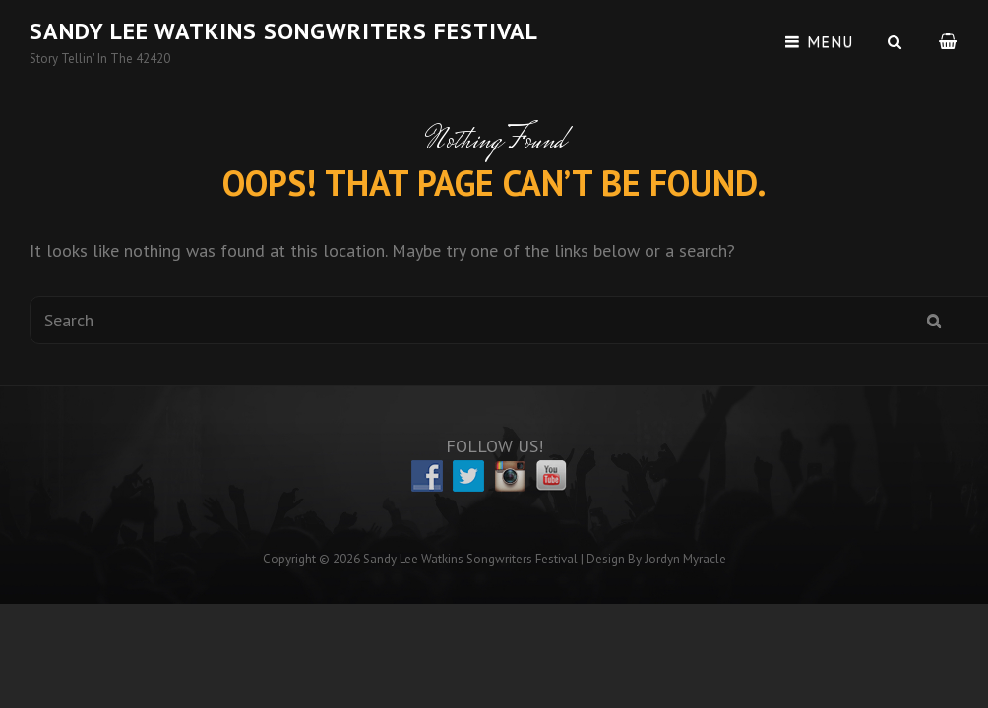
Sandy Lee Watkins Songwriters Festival (284, 31)
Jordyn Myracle (685, 559)
